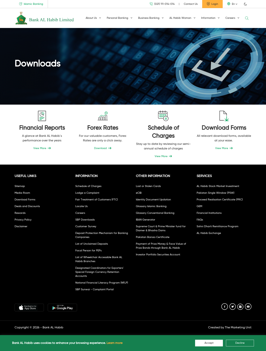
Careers (232, 18)
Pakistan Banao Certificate (152, 237)
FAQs (200, 219)
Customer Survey (85, 226)
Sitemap (20, 186)
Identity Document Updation (153, 199)
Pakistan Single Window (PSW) (215, 193)
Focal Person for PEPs (88, 250)
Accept (208, 343)
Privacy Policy (23, 219)
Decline (240, 343)
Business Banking (151, 18)
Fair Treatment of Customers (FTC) (96, 199)
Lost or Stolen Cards (148, 186)
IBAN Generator (145, 219)
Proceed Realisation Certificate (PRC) (220, 199)
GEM (199, 206)
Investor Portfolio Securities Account (158, 254)
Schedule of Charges (88, 186)
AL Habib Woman (182, 18)
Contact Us (191, 4)
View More (42, 148)
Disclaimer (21, 226)
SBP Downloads (85, 219)
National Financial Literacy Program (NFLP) (101, 282)
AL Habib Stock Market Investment (218, 186)
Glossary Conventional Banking (155, 213)
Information (210, 18)
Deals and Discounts (27, 206)
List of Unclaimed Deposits (91, 244)
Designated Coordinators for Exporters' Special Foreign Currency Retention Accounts (99, 272)
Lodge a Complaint (87, 193)
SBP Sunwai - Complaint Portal (94, 289)
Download (102, 148)
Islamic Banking (31, 4)
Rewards (20, 213)
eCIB (139, 193)
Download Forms (25, 199)
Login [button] (212, 4)
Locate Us (81, 206)
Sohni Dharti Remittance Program (217, 226)
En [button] (231, 4)
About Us (93, 18)
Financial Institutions (209, 213)
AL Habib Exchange (209, 233)
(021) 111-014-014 (162, 4)
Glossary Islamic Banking (151, 206)
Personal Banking (119, 18)
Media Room (22, 193)
